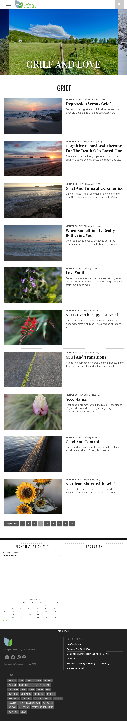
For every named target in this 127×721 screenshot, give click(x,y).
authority (13, 689)
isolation (26, 698)
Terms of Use (63, 631)
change (29, 680)
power (38, 680)
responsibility (25, 684)
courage (12, 707)
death (23, 689)
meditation (26, 693)
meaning (48, 680)
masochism (48, 702)
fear (48, 689)
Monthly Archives (10, 552)
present (12, 684)
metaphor (13, 711)
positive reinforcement (42, 707)
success (12, 702)
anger (23, 711)
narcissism (14, 698)
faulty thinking (42, 684)
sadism (48, 698)
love (21, 680)
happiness (13, 693)
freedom (57, 698)
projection (39, 693)
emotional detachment (30, 702)
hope (31, 689)
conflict (51, 693)
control (38, 698)
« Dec (5, 620)
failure (40, 689)
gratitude (24, 707)
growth (12, 680)
